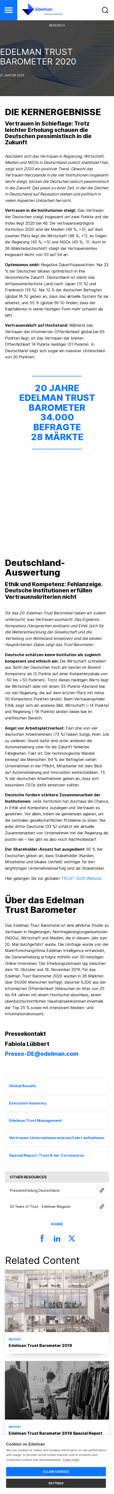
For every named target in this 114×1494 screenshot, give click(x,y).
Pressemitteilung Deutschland (57, 1190)
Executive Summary (27, 1103)
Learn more (71, 1460)
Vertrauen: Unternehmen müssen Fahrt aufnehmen (56, 1137)
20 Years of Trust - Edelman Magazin (57, 1206)
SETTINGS (56, 1483)
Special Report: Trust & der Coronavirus (46, 1155)
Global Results (22, 1085)
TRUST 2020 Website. (81, 878)
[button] (8, 10)
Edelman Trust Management (35, 1120)
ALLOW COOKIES (56, 1471)
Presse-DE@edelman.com (41, 1053)
